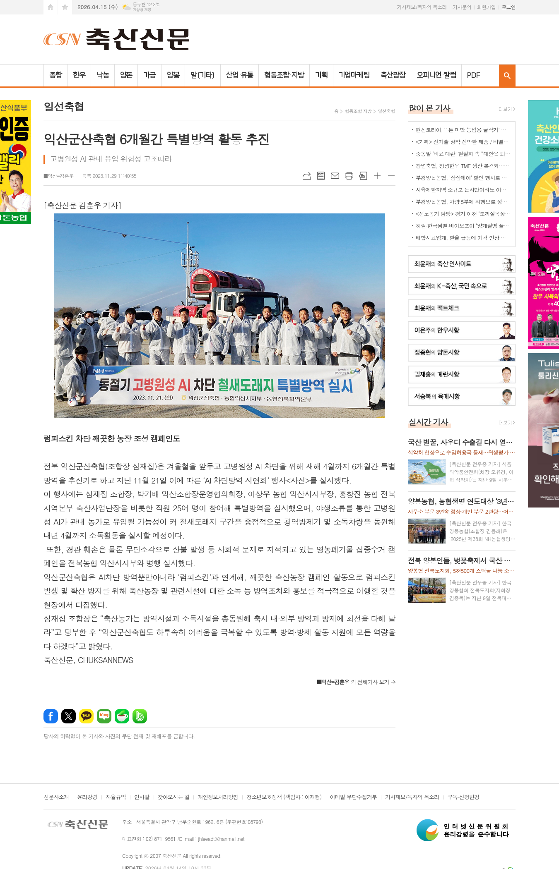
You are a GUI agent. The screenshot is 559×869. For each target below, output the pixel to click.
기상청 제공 (142, 9)
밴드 (140, 715)
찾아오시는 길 (174, 797)
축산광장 (393, 75)
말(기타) (202, 75)
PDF (473, 75)
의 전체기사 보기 (353, 681)
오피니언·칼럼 (436, 75)
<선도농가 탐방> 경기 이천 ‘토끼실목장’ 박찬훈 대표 (463, 214)
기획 (321, 75)
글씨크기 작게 (391, 176)
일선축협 (386, 111)
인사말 (141, 797)
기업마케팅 (354, 75)
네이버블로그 (104, 715)
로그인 (508, 6)
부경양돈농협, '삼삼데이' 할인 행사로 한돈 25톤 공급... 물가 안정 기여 (463, 178)
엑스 (68, 715)
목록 (321, 176)
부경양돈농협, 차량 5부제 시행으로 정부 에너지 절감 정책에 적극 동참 (463, 202)
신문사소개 (56, 797)
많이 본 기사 (429, 107)
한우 (79, 75)
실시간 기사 (428, 421)
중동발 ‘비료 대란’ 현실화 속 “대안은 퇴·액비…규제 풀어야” (463, 154)
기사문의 (462, 6)
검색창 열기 (507, 75)
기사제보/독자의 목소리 (422, 6)
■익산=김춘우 (58, 175)
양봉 (173, 75)
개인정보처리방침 (218, 797)
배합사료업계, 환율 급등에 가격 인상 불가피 (463, 238)
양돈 (126, 75)
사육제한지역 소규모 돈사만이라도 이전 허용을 (463, 190)
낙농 (102, 75)
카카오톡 (86, 715)
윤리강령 (87, 797)
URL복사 (307, 176)
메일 (335, 176)
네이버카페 (122, 715)
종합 (55, 75)
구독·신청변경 (463, 797)
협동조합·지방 (284, 75)
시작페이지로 (50, 7)
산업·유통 (239, 75)
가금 (149, 75)
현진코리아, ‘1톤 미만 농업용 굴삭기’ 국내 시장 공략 (463, 130)
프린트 (349, 176)
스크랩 (363, 176)
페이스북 (50, 715)
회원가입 (486, 6)
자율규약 (116, 797)
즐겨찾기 (65, 7)
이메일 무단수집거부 (353, 797)
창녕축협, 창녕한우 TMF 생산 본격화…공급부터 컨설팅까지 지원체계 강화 (463, 166)
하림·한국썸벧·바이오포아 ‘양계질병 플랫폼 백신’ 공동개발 (463, 226)
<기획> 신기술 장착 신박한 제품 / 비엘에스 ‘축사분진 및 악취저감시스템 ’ (463, 142)
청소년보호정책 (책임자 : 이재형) (283, 797)
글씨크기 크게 (377, 176)
